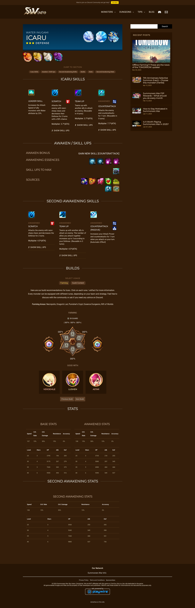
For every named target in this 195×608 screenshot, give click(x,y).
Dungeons (125, 12)
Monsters (107, 12)
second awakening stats (105, 74)
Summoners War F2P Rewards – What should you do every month (155, 95)
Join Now (115, 2)
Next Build (80, 401)
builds (83, 74)
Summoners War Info (97, 575)
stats (91, 74)
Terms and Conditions (97, 582)
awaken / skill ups (48, 74)
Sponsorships (110, 582)
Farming (64, 285)
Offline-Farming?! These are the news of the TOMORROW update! (151, 66)
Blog (151, 12)
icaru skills (34, 74)
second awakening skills (68, 74)
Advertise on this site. (97, 604)
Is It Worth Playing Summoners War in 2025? (156, 123)
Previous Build (67, 401)
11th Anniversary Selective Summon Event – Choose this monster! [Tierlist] (155, 80)
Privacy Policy (83, 582)
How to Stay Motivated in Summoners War (155, 110)
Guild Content (78, 285)
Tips (140, 12)
